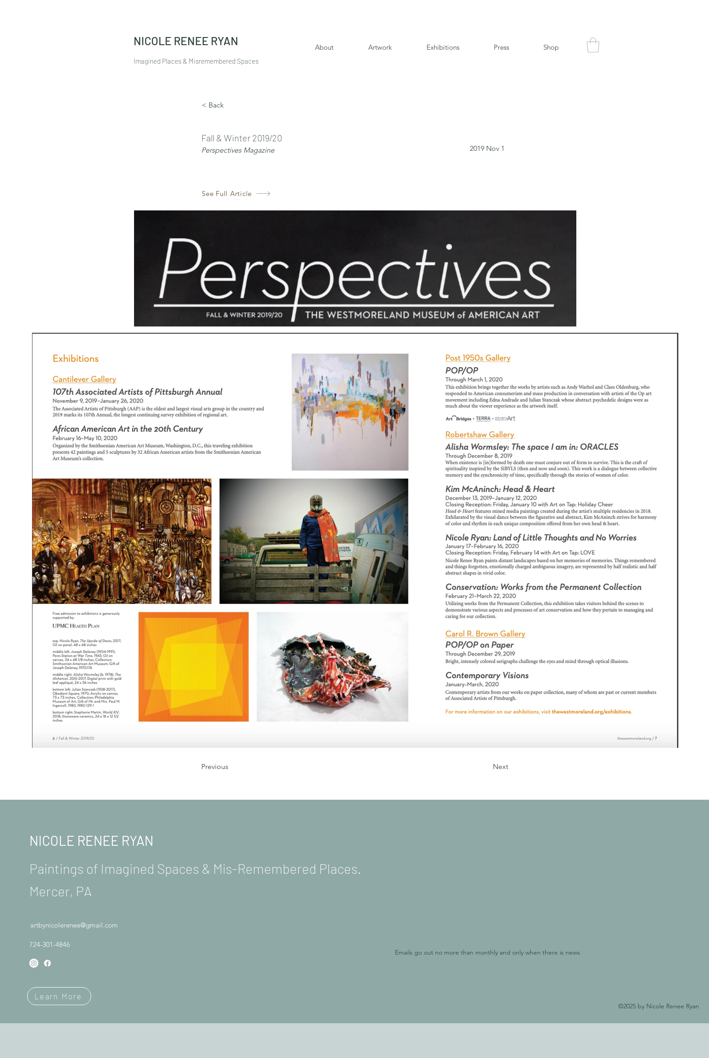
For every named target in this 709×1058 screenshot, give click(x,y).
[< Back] (231, 105)
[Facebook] (47, 963)
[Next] (485, 767)
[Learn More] (59, 996)
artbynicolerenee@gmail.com (74, 925)
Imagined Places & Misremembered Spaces (196, 61)
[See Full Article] (236, 194)
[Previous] (231, 767)
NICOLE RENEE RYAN (91, 840)
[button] (593, 44)
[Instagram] (33, 963)
